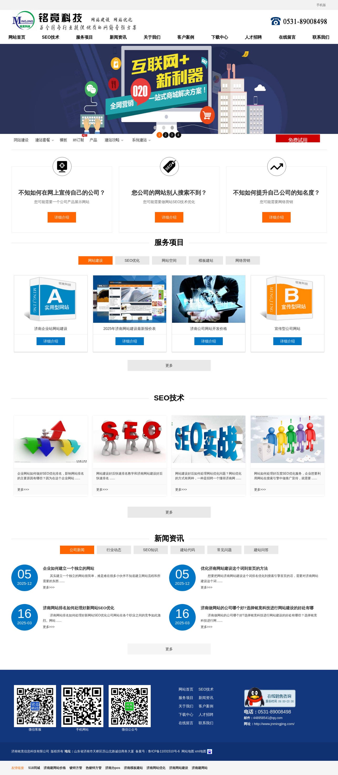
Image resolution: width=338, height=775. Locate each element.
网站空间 (169, 260)
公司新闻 (77, 550)
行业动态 (114, 550)
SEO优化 (132, 260)
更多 (169, 365)
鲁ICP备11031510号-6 (164, 751)
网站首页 (16, 37)
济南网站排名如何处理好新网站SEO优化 (78, 608)
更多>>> (23, 489)
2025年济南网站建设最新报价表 (129, 328)
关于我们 (152, 37)
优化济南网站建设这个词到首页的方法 (234, 568)
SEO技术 (50, 37)
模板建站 (206, 260)
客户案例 (185, 37)
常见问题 (224, 550)
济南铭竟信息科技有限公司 (30, 751)
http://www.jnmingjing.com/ (274, 724)
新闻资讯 (118, 37)
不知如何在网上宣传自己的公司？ (61, 192)
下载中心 (219, 37)
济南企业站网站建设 (50, 328)
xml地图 (200, 751)
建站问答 (261, 550)
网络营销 (242, 260)
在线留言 (287, 37)
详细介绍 (61, 217)
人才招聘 (253, 37)
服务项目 (84, 37)
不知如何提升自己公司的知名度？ (276, 192)
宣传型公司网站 (287, 328)
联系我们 (320, 37)
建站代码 (187, 550)
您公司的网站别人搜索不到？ (169, 192)
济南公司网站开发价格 (208, 328)
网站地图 (187, 751)
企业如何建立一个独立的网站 (68, 568)
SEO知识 (150, 550)
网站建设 (95, 260)
